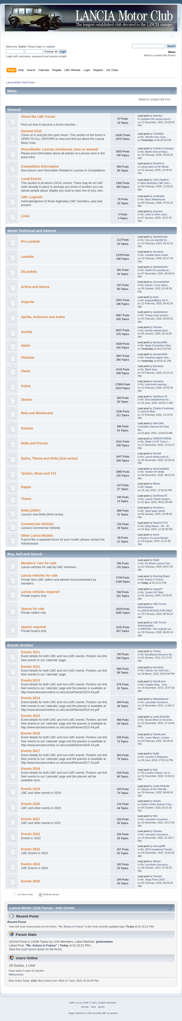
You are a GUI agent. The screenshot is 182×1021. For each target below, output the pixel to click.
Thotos (157, 651)
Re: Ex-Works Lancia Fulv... (155, 563)
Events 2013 (30, 680)
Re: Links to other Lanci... (154, 214)
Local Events (31, 179)
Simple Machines (107, 1002)
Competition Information (40, 166)
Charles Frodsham (163, 148)
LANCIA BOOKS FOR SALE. (156, 610)
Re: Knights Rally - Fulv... (154, 684)
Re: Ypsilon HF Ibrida (152, 471)
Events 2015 (30, 716)
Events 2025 (30, 881)
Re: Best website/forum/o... (155, 399)
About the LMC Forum (38, 116)
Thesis (26, 499)
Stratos (26, 399)
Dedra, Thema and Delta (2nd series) (49, 458)
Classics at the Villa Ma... (154, 789)
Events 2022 (30, 834)
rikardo (157, 801)
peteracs (158, 115)
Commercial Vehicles (37, 524)
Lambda (27, 257)
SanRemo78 (160, 396)
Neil (155, 769)
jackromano (104, 941)
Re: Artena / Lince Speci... (155, 285)
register (50, 46)
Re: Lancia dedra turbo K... (155, 456)
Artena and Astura (35, 287)
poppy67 (158, 589)
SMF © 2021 (90, 1002)
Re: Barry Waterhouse (152, 199)
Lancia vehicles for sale (39, 575)
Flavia (25, 371)
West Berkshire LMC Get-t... (156, 183)
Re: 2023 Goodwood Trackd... (157, 849)
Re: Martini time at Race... (154, 151)
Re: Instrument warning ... (154, 384)
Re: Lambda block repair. (154, 255)
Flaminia (27, 357)
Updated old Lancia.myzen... (156, 119)
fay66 (156, 753)
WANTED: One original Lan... (156, 628)
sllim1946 (158, 423)
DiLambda (29, 271)
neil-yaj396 (159, 846)
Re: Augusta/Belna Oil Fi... (155, 300)
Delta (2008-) (30, 510)
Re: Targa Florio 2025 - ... (154, 879)
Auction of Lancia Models (154, 537)
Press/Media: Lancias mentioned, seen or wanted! (59, 149)
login (39, 46)
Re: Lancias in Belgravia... (155, 756)
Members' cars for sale (38, 563)
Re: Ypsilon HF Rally (151, 592)
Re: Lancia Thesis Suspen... (156, 499)
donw (156, 534)
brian (156, 297)
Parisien (157, 327)
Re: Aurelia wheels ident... (155, 330)
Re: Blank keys (148, 369)
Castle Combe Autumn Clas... (156, 804)
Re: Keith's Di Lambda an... (155, 270)
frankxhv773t (160, 522)
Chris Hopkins (161, 179)
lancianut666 (160, 342)
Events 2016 (30, 733)
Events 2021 (30, 819)
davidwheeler (160, 236)
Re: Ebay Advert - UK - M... (155, 526)
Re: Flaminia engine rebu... (155, 357)
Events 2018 (30, 769)
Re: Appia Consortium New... (156, 345)
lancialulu (158, 251)
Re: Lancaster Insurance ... (155, 702)
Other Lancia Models (37, 535)
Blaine (156, 483)
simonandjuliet (161, 281)
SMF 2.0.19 (75, 1002)
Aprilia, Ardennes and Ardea (43, 317)
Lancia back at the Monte (154, 166)
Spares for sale (32, 609)
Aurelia (26, 332)
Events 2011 (30, 652)
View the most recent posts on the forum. (36, 949)
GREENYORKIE (162, 438)
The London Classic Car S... (156, 772)
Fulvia (25, 386)
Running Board (161, 576)
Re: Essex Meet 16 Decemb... (157, 719)
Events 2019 (30, 789)
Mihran (157, 861)
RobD (156, 560)
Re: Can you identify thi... (154, 240)
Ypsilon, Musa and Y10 (38, 473)
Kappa (26, 487)
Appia (25, 345)
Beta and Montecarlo (37, 413)
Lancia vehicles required (40, 592)
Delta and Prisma (34, 443)
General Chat (31, 131)
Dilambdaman (160, 698)
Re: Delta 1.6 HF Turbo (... (155, 441)
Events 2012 (30, 666)
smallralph (158, 196)
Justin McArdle (161, 716)
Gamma (27, 428)
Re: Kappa (146, 486)
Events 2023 (30, 849)
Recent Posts (16, 922)
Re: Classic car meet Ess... (155, 670)
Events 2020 (30, 804)
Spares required (33, 627)
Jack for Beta (147, 411)
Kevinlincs (158, 163)
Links (25, 216)
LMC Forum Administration (152, 605)
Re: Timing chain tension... (155, 315)
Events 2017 (30, 751)
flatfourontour (16, 974)
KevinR (157, 453)
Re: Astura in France (151, 579)
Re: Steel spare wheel (152, 510)
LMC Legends (31, 197)
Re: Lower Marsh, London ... (156, 737)
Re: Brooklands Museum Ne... (157, 654)
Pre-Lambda (30, 241)
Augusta (27, 302)
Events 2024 (30, 864)
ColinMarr (158, 133)
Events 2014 (30, 698)
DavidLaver (159, 681)
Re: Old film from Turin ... (154, 137)
